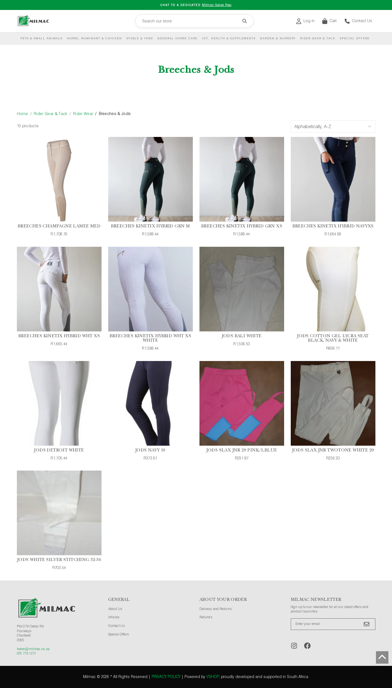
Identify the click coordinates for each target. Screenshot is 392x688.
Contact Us (358, 21)
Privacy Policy (166, 677)
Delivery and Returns (215, 609)
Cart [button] (329, 21)
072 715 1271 (26, 653)
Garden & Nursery (278, 38)
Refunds (205, 617)
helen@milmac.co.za (33, 649)
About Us (115, 609)
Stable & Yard (139, 38)
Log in (305, 21)
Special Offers (354, 38)
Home (22, 114)
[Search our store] (194, 21)
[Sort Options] (333, 126)
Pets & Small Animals (41, 38)
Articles (114, 617)
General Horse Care (177, 38)
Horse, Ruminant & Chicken (94, 38)
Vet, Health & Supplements (229, 38)
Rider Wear (83, 114)
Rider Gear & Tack (318, 38)
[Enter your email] (333, 624)
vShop (212, 677)
